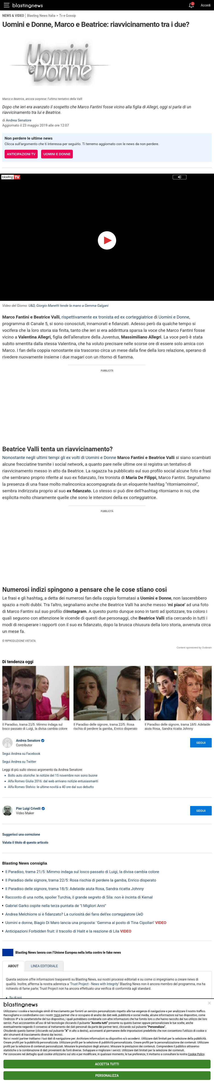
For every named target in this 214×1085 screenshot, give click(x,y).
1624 (57, 1015)
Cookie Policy (196, 1054)
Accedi (206, 5)
